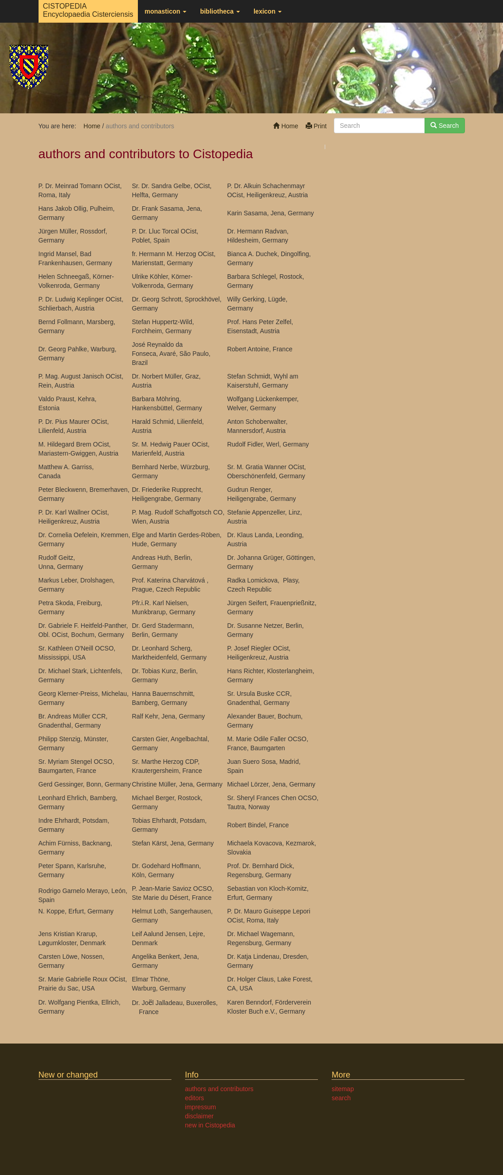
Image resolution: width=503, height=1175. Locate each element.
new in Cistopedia (210, 1125)
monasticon (165, 11)
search (341, 1098)
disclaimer (199, 1116)
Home (285, 126)
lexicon (268, 11)
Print (316, 126)
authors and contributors (219, 1088)
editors (194, 1098)
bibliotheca (220, 11)
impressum (200, 1107)
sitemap (343, 1088)
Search (444, 125)
